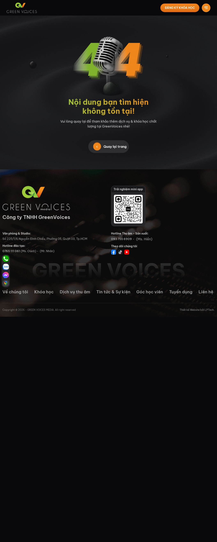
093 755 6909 (121, 239)
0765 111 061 (11, 251)
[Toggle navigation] (206, 7)
